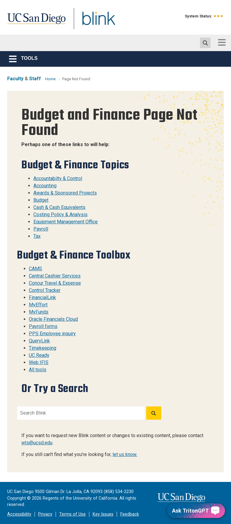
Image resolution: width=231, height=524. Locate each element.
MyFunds (38, 312)
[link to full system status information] (218, 16)
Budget (40, 200)
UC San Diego (34, 22)
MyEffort (38, 305)
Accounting (45, 185)
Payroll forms (43, 326)
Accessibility (19, 514)
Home (50, 79)
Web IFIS (38, 362)
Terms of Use (72, 514)
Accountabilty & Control (57, 178)
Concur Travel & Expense (55, 283)
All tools (37, 369)
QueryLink (39, 341)
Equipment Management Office (65, 222)
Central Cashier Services (55, 276)
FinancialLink (42, 297)
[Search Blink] (81, 413)
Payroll (40, 229)
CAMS (35, 268)
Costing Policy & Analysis (60, 214)
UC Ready (39, 355)
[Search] (153, 413)
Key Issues (103, 514)
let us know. (124, 454)
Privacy (45, 514)
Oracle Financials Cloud (53, 319)
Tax (37, 236)
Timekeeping (42, 348)
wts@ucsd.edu (36, 443)
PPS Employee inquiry (52, 333)
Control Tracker (44, 290)
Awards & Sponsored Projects (65, 193)
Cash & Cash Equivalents (59, 207)
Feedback (129, 514)
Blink (93, 22)
